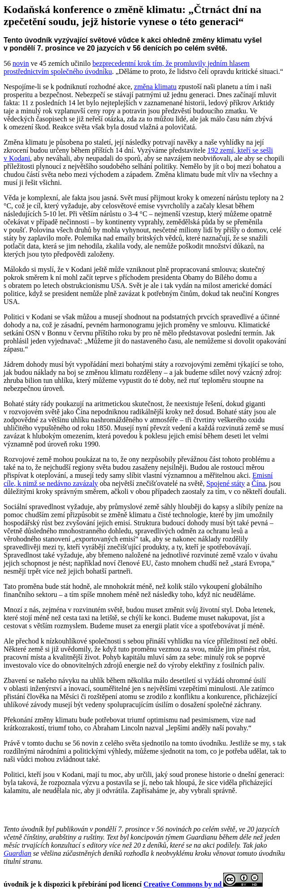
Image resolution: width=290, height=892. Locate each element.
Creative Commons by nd (183, 884)
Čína (258, 483)
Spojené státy (225, 483)
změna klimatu (155, 86)
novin (21, 63)
